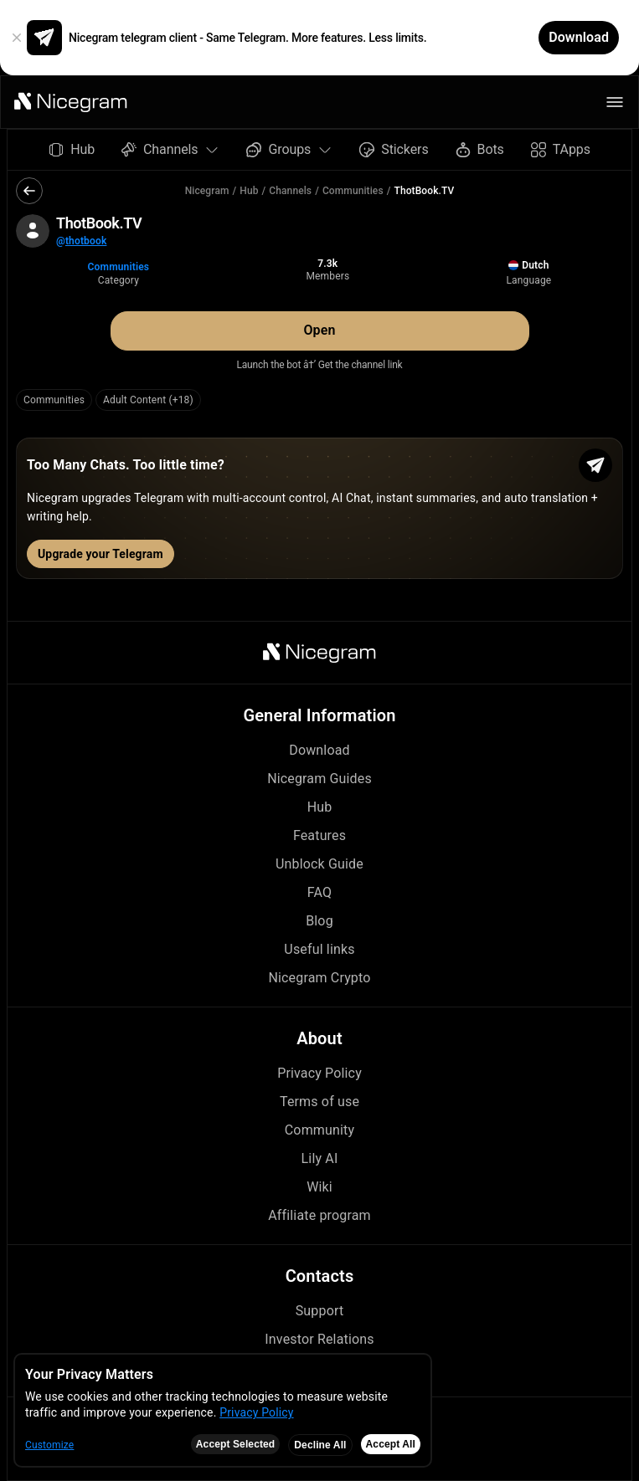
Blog (319, 921)
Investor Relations (319, 1339)
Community (319, 1130)
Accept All (390, 1444)
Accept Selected (236, 1444)
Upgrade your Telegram (100, 554)
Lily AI (319, 1158)
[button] (71, 102)
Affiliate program (319, 1215)
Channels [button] (170, 149)
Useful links (319, 949)
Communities (353, 191)
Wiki (319, 1187)
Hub (249, 191)
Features (319, 835)
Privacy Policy (319, 1073)
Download (319, 750)
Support (320, 1311)
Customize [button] (49, 1445)
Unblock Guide (319, 864)
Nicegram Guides (319, 779)
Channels (290, 191)
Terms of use (319, 1101)
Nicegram (207, 191)
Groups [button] (289, 149)
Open (319, 330)
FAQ (319, 892)
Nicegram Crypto (319, 978)
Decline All (320, 1445)
